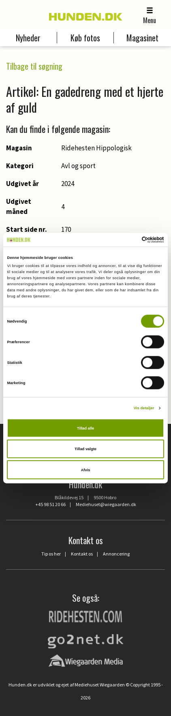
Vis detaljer (144, 408)
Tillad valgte (85, 449)
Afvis (85, 470)
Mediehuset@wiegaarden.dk (106, 504)
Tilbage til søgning (34, 66)
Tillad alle (85, 428)
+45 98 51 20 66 (50, 504)
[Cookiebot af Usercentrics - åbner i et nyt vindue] (128, 240)
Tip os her (51, 554)
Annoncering (116, 554)
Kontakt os (82, 554)
